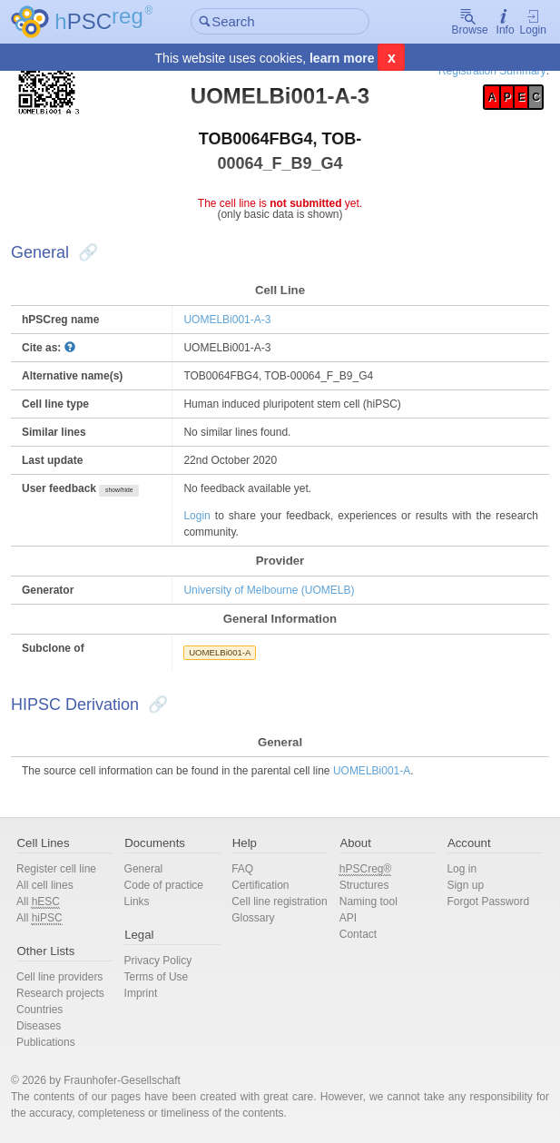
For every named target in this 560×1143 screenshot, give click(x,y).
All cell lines (45, 885)
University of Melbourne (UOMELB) (268, 590)
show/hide (119, 490)
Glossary (252, 917)
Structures (364, 885)
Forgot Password (488, 901)
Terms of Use (156, 977)
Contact (358, 934)
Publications (45, 1042)
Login (533, 22)
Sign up (465, 885)
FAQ (242, 868)
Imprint (141, 993)
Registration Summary (492, 70)
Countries (39, 1009)
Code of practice (163, 885)
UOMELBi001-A (220, 652)
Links (137, 901)
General (143, 868)
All (38, 902)
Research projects (60, 993)
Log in (461, 868)
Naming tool (368, 901)
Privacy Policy (158, 960)
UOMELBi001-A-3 (226, 319)
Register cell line (56, 868)
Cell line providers (59, 977)
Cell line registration (279, 901)
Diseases (38, 1026)
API (348, 917)
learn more (342, 58)
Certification (260, 885)
